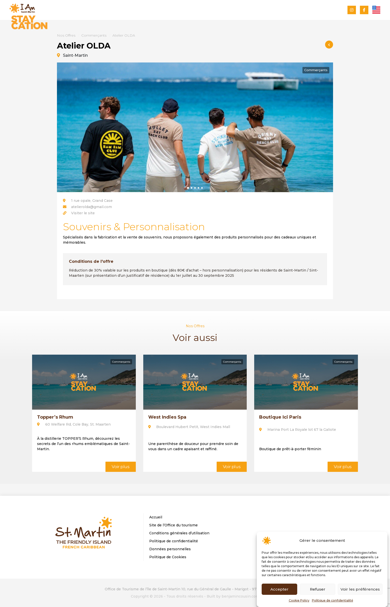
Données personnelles (170, 549)
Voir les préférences (360, 589)
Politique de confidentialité (332, 600)
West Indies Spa (167, 417)
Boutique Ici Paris (280, 417)
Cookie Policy (299, 600)
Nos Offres (66, 35)
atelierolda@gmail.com (91, 207)
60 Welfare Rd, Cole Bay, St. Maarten (74, 424)
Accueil (155, 517)
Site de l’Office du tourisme (173, 525)
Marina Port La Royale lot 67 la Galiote (298, 429)
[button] (188, 188)
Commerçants (93, 35)
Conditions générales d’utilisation (179, 533)
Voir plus (121, 466)
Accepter (279, 589)
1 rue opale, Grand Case (88, 200)
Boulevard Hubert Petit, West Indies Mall (189, 427)
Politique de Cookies (167, 557)
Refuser (317, 589)
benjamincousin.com (240, 596)
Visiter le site (83, 213)
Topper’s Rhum (55, 417)
